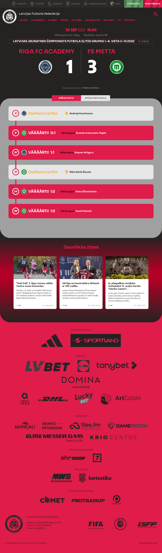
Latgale (73, 3)
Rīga (115, 3)
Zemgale (55, 3)
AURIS (154, 543)
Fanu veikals (152, 3)
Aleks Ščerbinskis (86, 191)
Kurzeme (19, 3)
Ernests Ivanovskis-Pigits (91, 133)
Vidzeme (37, 3)
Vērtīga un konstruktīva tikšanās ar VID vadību (80, 284)
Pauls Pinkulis (84, 211)
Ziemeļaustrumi (95, 3)
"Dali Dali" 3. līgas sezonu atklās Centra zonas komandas (34, 284)
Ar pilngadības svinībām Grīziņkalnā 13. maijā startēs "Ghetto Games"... (124, 286)
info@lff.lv (40, 528)
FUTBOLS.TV (133, 3)
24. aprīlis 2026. (35, 305)
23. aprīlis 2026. (127, 305)
